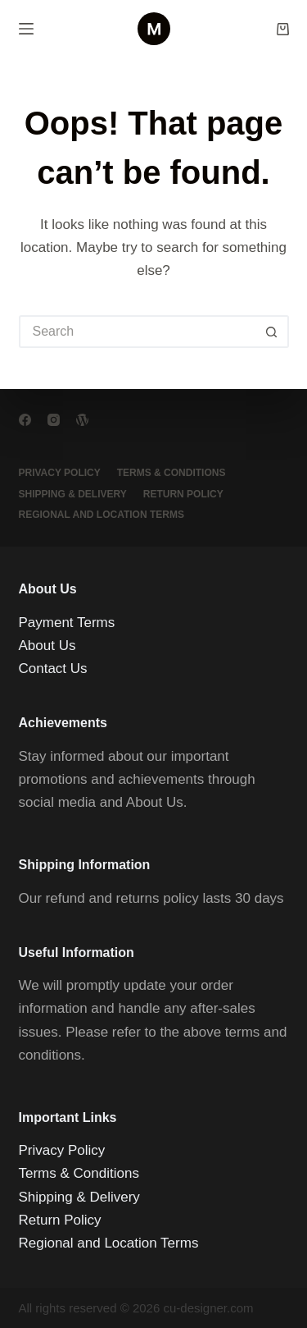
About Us (47, 645)
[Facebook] (25, 420)
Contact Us (53, 668)
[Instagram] (53, 420)
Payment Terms (67, 622)
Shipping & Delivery (73, 494)
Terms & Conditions (171, 473)
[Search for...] (137, 331)
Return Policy (183, 494)
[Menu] (26, 28)
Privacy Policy (60, 473)
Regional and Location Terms (101, 514)
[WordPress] (82, 420)
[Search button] (272, 331)
